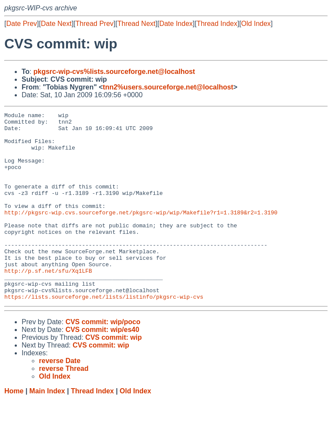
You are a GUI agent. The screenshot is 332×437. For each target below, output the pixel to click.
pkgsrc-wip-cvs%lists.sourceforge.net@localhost (114, 71)
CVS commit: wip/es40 (102, 367)
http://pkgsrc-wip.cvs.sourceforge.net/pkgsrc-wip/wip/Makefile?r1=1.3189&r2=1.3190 (141, 233)
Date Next (56, 23)
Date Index (175, 23)
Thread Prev (95, 23)
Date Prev (21, 23)
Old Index (256, 23)
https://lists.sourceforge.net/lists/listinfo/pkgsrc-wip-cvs (103, 334)
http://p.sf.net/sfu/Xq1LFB (48, 303)
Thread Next (136, 23)
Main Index (47, 428)
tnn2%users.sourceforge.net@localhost (168, 87)
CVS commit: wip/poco (102, 359)
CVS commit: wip (113, 375)
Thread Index (217, 23)
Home (13, 428)
